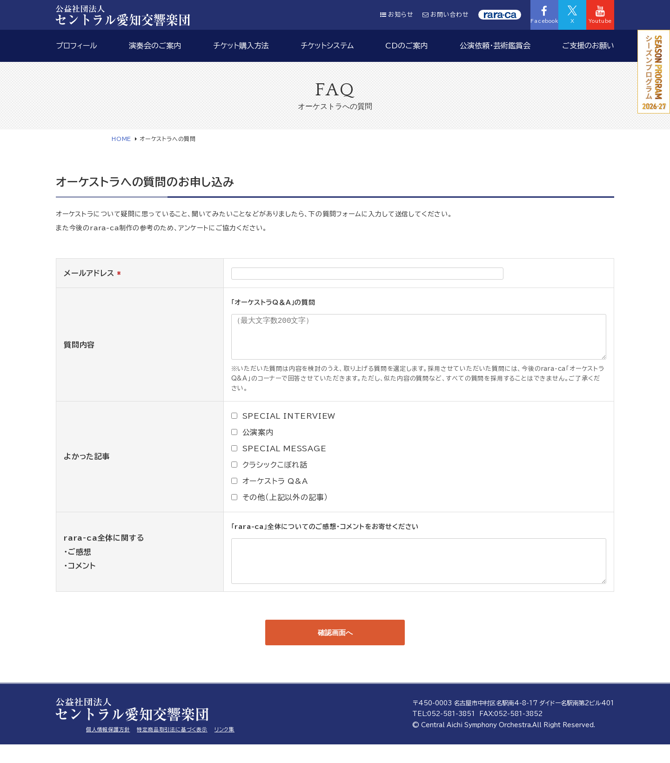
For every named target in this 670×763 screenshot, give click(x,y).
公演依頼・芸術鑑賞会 (495, 45)
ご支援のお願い (588, 45)
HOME (121, 138)
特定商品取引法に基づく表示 (172, 747)
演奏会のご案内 (155, 45)
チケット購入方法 (241, 45)
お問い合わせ (445, 15)
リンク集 (224, 747)
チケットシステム (327, 45)
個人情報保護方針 (108, 747)
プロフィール (76, 45)
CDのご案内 (406, 45)
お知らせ (396, 15)
